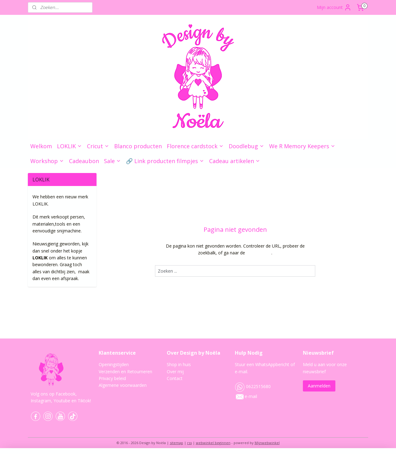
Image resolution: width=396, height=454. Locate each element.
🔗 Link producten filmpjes (165, 161)
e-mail (251, 396)
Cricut (98, 146)
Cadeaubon (84, 161)
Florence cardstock (195, 146)
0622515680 (253, 386)
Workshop (47, 161)
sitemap (176, 442)
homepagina (258, 253)
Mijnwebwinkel (267, 442)
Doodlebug (246, 146)
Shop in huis (179, 364)
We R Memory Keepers (302, 146)
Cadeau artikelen (234, 161)
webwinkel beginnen (213, 442)
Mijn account (334, 7)
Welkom (41, 146)
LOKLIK (69, 146)
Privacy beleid (112, 378)
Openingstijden (114, 364)
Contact (175, 378)
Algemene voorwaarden (123, 385)
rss (189, 442)
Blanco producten (138, 146)
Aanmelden (319, 386)
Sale (112, 161)
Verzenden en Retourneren (125, 371)
